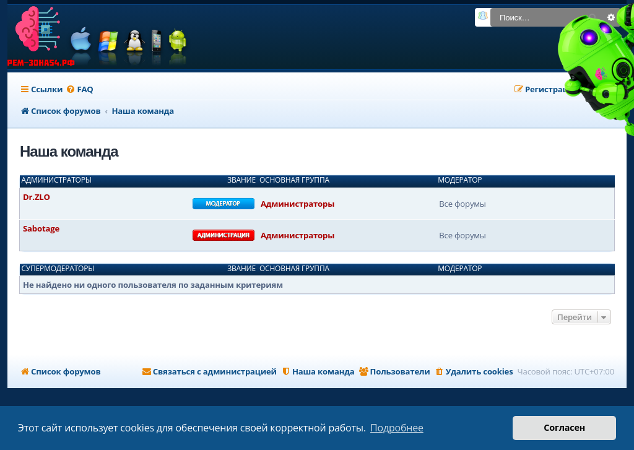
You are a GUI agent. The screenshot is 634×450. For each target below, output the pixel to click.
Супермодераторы (58, 269)
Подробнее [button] (396, 428)
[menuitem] (79, 89)
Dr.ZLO (36, 196)
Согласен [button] (564, 427)
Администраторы (57, 180)
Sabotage (41, 228)
